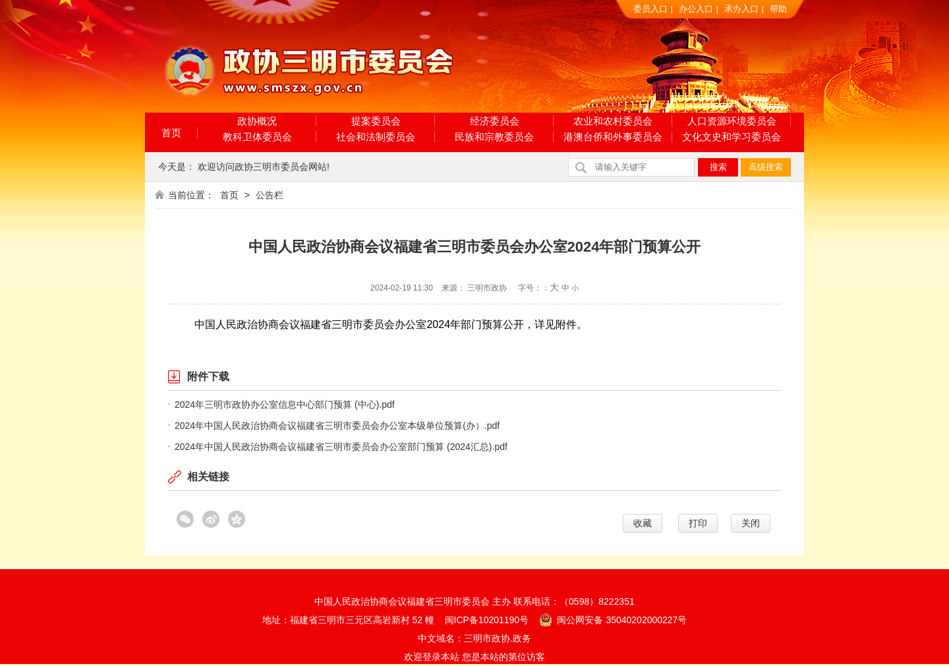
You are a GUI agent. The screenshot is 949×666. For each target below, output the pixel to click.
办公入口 (696, 9)
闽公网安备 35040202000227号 (613, 619)
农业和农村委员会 (612, 120)
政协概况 (257, 120)
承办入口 (741, 9)
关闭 (750, 523)
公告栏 (269, 195)
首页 (171, 132)
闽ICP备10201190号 (487, 620)
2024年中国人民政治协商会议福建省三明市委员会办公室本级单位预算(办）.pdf (337, 425)
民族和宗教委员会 (494, 136)
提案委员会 (376, 120)
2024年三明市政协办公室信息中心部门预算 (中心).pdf (285, 404)
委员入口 (650, 9)
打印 (698, 523)
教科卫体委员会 (257, 136)
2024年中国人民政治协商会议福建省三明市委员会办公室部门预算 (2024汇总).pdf (341, 446)
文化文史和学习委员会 (731, 136)
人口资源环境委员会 (731, 120)
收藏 (642, 523)
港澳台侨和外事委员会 (612, 136)
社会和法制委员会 (375, 136)
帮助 (778, 9)
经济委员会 (494, 120)
